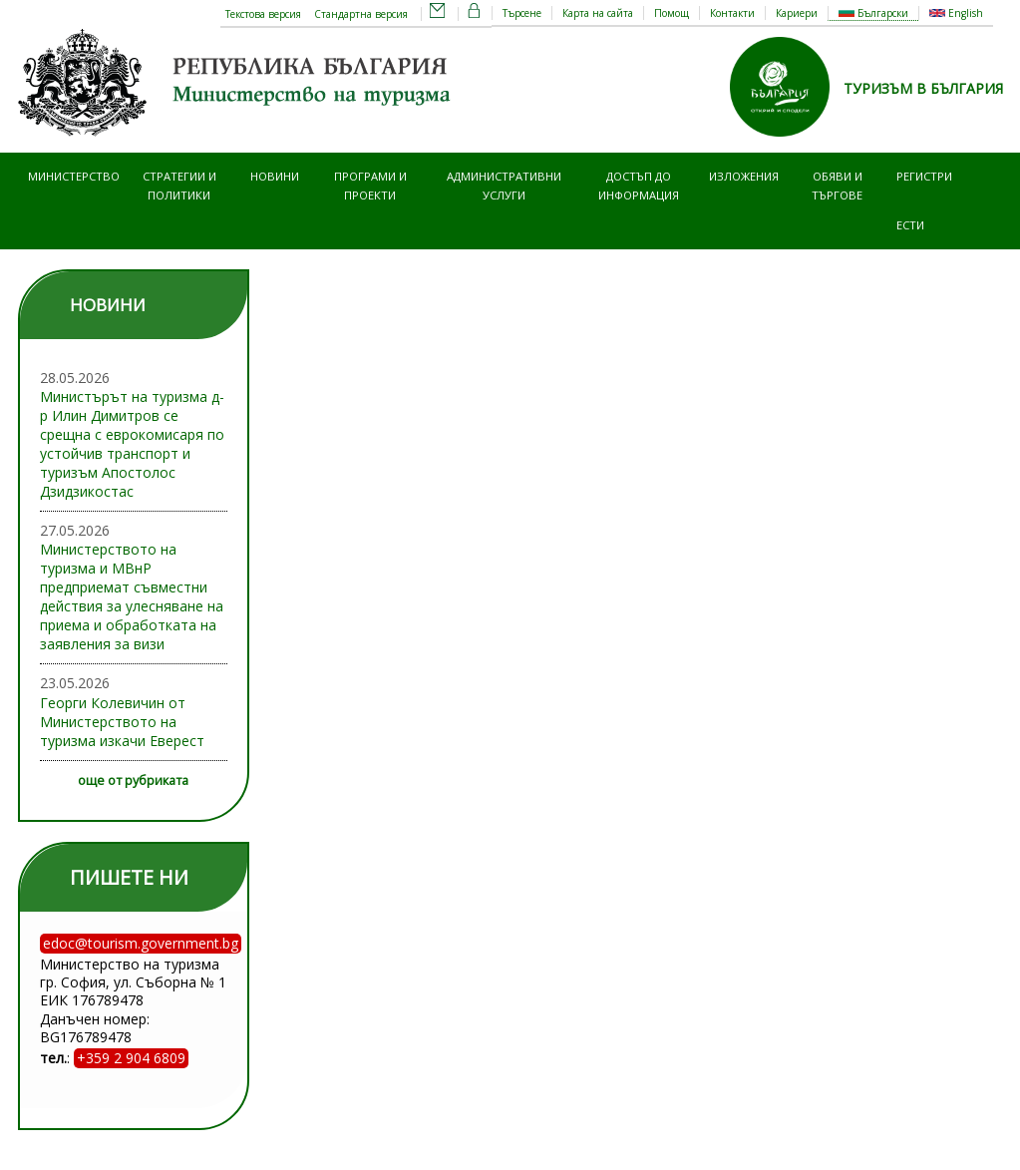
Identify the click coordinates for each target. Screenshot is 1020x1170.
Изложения (744, 176)
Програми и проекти (370, 185)
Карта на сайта (597, 13)
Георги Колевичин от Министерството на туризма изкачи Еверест (122, 721)
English (956, 13)
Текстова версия (263, 14)
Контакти (732, 13)
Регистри (924, 176)
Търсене (522, 13)
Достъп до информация (638, 185)
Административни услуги (504, 185)
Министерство (74, 176)
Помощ (671, 13)
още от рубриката (133, 780)
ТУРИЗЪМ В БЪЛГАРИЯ (923, 88)
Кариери (797, 13)
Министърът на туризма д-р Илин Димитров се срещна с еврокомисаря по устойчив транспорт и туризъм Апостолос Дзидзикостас (132, 444)
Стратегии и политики (179, 185)
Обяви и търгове (837, 185)
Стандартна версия (361, 14)
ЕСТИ (910, 224)
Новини (274, 176)
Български (873, 13)
